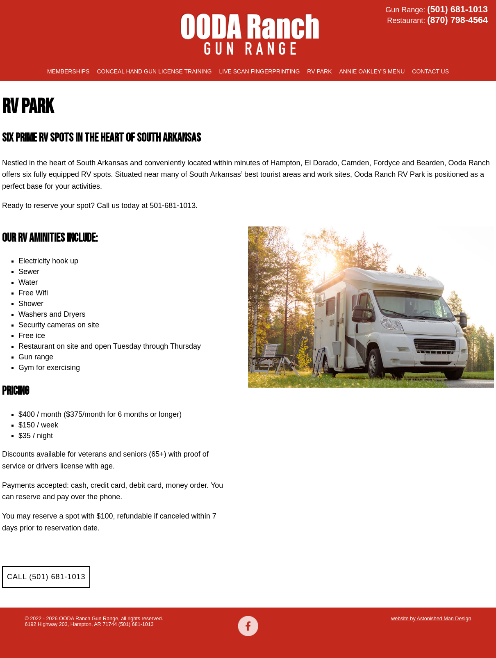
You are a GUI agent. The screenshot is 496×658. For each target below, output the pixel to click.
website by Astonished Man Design (431, 618)
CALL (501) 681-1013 (46, 577)
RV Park (319, 71)
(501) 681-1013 (457, 9)
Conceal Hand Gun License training (154, 71)
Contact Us (430, 71)
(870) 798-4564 (457, 20)
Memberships (68, 71)
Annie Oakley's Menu (372, 71)
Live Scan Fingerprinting (259, 71)
